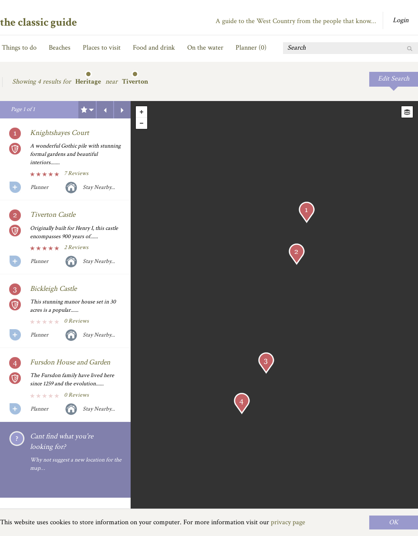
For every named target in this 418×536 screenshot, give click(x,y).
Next (122, 109)
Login (400, 20)
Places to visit (102, 47)
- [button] (141, 123)
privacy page (288, 522)
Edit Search (393, 78)
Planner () (251, 47)
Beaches (60, 47)
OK (393, 522)
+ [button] (141, 112)
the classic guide (38, 22)
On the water (205, 47)
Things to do (19, 47)
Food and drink (154, 47)
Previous (105, 109)
